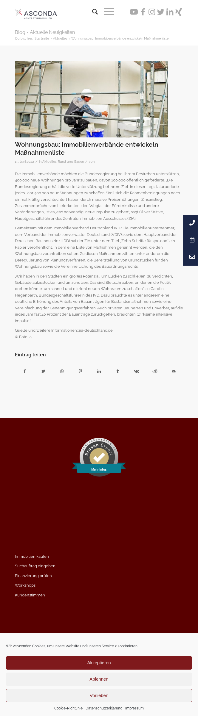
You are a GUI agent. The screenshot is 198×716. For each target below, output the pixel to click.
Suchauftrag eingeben (35, 566)
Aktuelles (49, 161)
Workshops (25, 585)
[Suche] (92, 12)
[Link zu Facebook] (142, 11)
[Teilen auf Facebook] (24, 371)
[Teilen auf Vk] (136, 371)
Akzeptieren (99, 662)
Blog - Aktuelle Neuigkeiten (45, 32)
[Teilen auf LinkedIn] (99, 371)
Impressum (134, 708)
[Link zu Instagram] (151, 11)
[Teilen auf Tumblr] (118, 371)
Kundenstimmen (30, 595)
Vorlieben (99, 695)
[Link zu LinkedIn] (169, 11)
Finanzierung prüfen (33, 576)
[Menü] (106, 12)
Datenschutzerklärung (104, 708)
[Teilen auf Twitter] (43, 371)
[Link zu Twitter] (160, 11)
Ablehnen (98, 678)
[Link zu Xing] (178, 11)
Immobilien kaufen (32, 556)
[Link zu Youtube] (133, 11)
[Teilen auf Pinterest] (80, 371)
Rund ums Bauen (71, 161)
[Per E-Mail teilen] (174, 371)
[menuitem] (92, 12)
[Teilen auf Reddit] (155, 371)
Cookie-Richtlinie (68, 708)
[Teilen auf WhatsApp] (62, 371)
